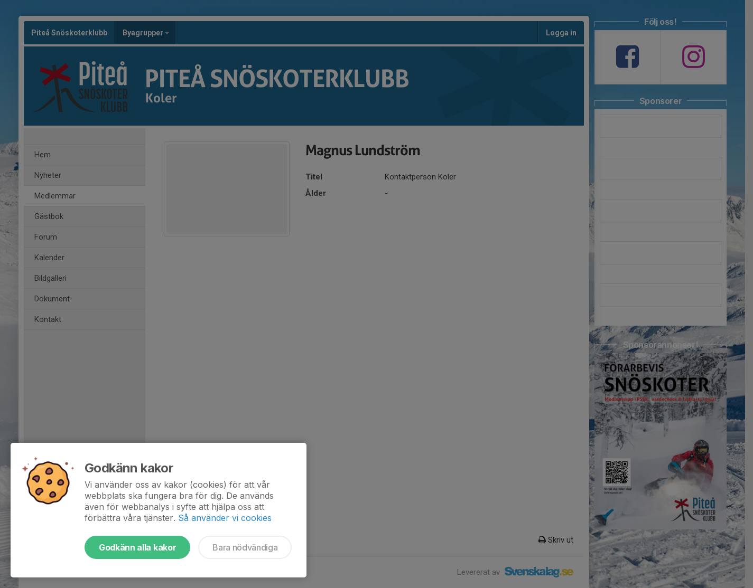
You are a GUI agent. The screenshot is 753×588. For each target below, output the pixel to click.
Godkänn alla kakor (137, 547)
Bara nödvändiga (244, 547)
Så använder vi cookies (225, 518)
